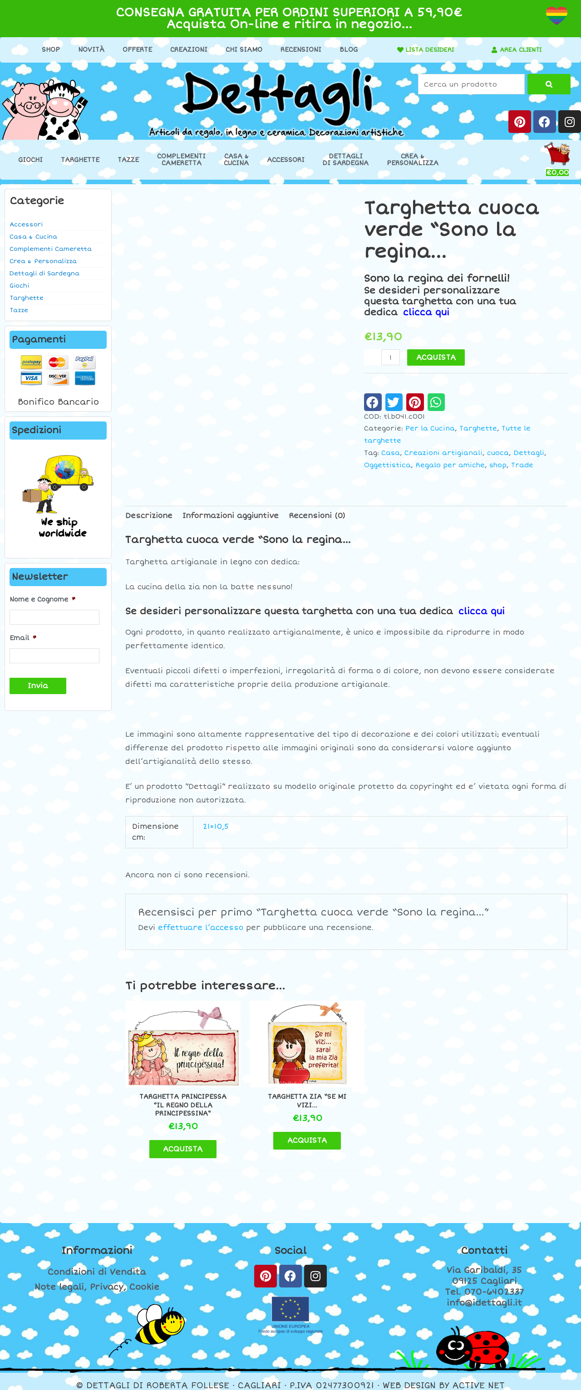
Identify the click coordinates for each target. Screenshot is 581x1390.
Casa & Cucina (33, 236)
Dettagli (528, 452)
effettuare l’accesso (200, 927)
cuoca (498, 452)
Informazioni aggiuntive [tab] (230, 515)
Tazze (128, 160)
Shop (48, 50)
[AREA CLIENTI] (491, 50)
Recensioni (297, 50)
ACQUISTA (436, 357)
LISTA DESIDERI (427, 50)
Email (23, 637)
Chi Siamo (240, 50)
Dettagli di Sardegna (44, 273)
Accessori (286, 160)
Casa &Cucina (236, 159)
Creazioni (185, 50)
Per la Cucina (430, 428)
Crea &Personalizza (412, 159)
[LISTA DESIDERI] (394, 50)
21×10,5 (216, 826)
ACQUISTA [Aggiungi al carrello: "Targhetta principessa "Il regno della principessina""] (177, 1140)
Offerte (134, 50)
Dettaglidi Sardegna (346, 159)
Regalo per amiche (450, 465)
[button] (373, 402)
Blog (345, 50)
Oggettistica (387, 465)
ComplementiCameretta (181, 159)
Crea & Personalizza (43, 261)
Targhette (80, 160)
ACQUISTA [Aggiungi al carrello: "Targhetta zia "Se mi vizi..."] (290, 1132)
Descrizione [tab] (148, 515)
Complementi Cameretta (51, 249)
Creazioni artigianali (443, 452)
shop (498, 465)
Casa (390, 452)
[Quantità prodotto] (390, 357)
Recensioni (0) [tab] (317, 515)
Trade (522, 465)
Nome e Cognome (42, 599)
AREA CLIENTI (521, 50)
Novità (88, 50)
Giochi (30, 160)
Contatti (484, 1242)
